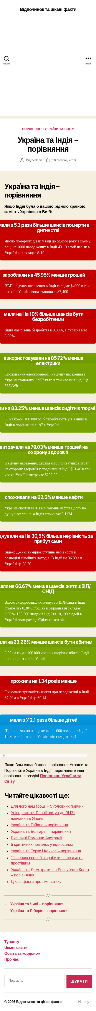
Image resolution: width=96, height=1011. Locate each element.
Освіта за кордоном (22, 953)
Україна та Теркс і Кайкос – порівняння (46, 851)
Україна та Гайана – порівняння (39, 825)
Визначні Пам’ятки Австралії (36, 838)
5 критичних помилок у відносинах (42, 844)
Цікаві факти (16, 947)
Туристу (11, 942)
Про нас (11, 959)
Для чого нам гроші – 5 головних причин (47, 806)
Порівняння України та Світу (48, 129)
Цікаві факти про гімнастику (36, 881)
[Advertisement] (48, 68)
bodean (36, 160)
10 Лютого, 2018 (64, 160)
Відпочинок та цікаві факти (48, 9)
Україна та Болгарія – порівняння (41, 831)
